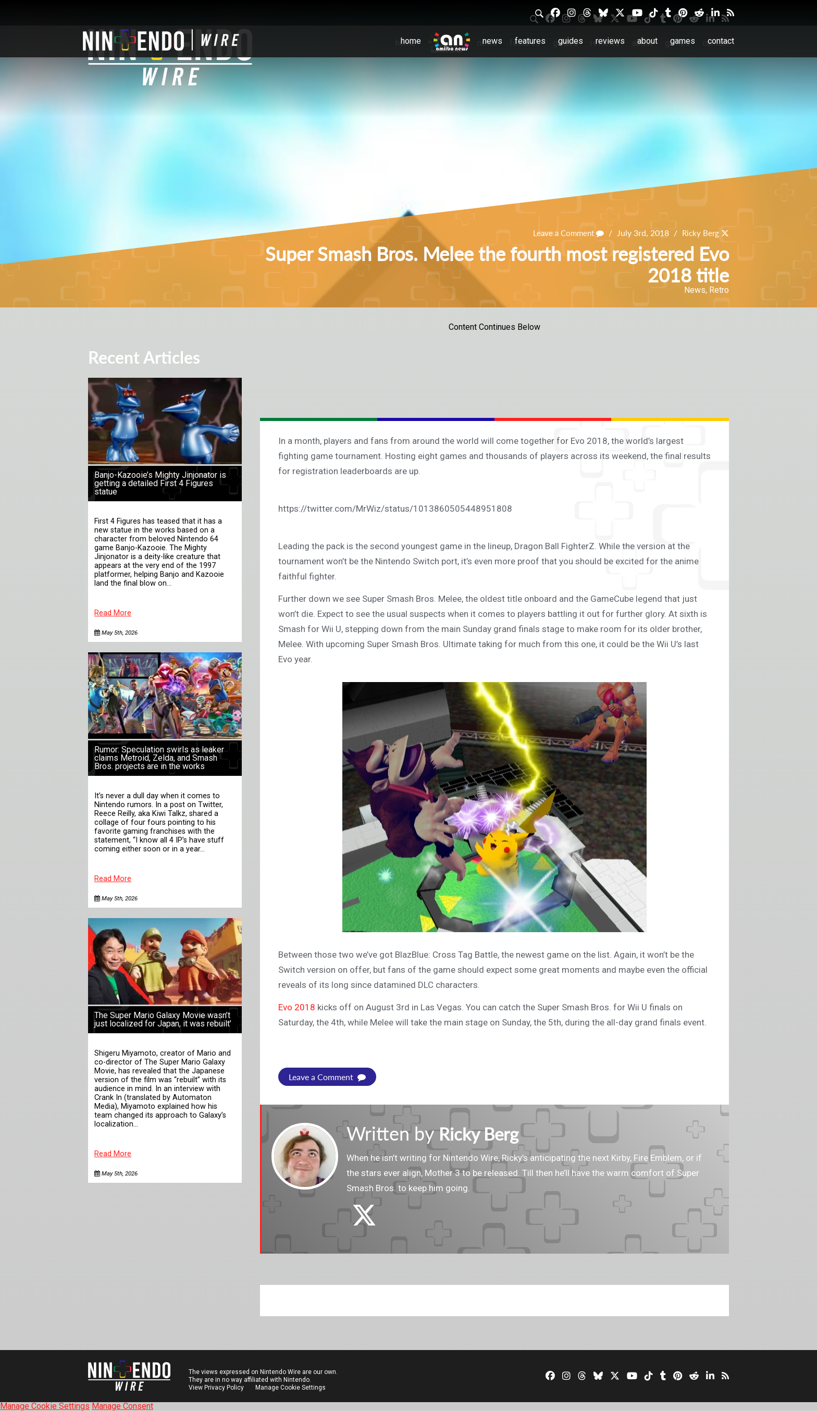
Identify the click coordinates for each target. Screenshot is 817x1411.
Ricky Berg (699, 233)
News (492, 41)
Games (682, 41)
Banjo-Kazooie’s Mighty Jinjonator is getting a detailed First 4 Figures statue (160, 483)
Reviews (610, 41)
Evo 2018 (296, 1007)
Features (530, 41)
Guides (570, 41)
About (647, 41)
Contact (721, 41)
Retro (719, 290)
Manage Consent (122, 1406)
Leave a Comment (564, 233)
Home (411, 41)
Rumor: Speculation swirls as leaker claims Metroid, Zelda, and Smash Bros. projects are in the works (159, 758)
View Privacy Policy (216, 1387)
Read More (112, 613)
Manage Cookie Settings (291, 1387)
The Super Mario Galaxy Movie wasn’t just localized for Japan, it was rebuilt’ (162, 1019)
